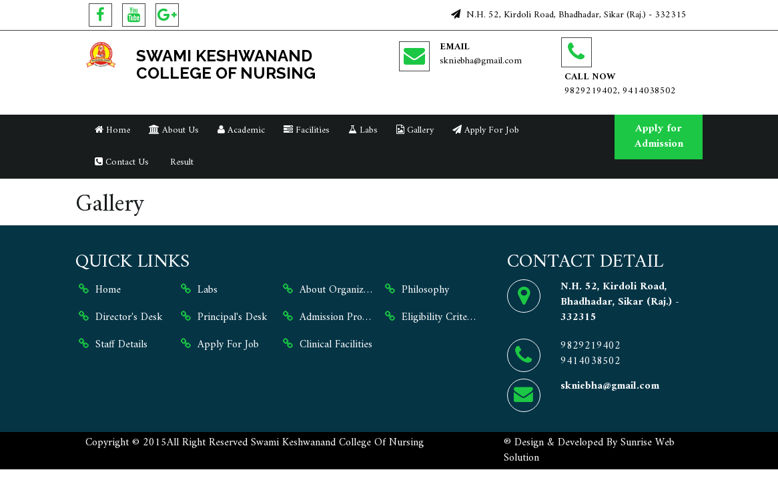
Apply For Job (485, 130)
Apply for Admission (659, 136)
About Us (174, 130)
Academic (241, 130)
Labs (363, 130)
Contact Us (122, 162)
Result (180, 162)
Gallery (415, 130)
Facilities (307, 130)
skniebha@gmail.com (481, 61)
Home (112, 130)
